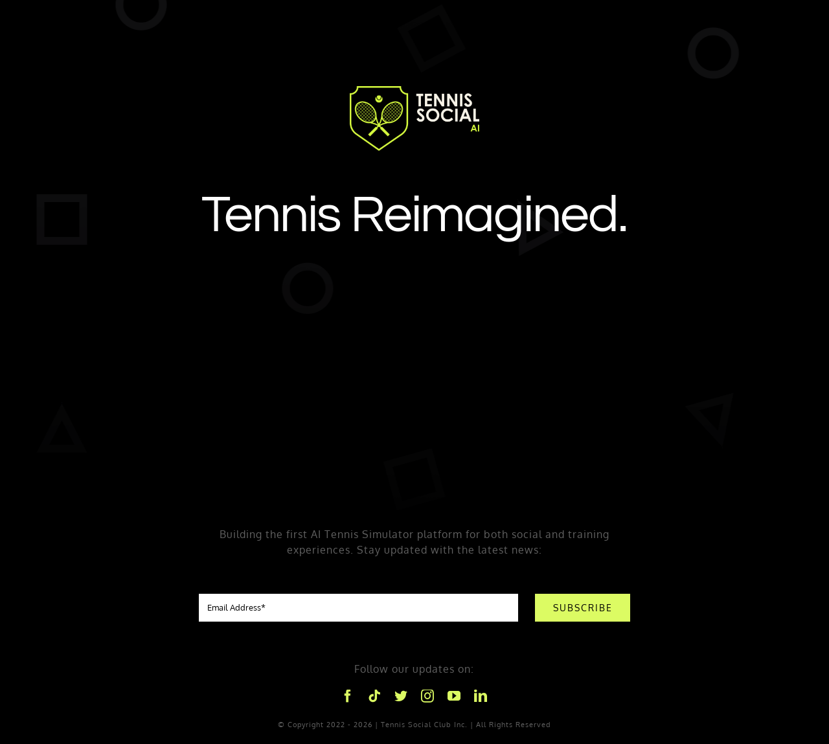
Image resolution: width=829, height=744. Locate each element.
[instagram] (428, 696)
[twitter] (401, 696)
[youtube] (454, 696)
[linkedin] (481, 696)
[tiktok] (374, 696)
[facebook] (348, 696)
